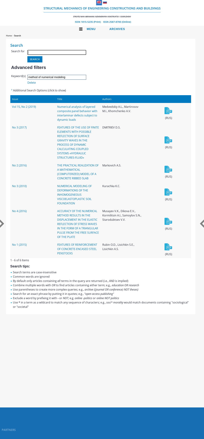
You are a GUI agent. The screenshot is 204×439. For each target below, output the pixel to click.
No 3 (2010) (19, 186)
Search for (18, 51)
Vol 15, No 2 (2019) (24, 107)
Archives (117, 29)
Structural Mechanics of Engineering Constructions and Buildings (102, 12)
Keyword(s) (18, 76)
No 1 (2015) (19, 245)
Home (9, 35)
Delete (31, 82)
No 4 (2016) (19, 211)
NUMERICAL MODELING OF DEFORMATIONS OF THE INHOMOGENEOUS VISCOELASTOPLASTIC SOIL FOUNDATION (74, 194)
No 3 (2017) (19, 127)
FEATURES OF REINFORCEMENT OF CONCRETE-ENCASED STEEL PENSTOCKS (77, 249)
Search (17, 35)
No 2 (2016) (19, 165)
